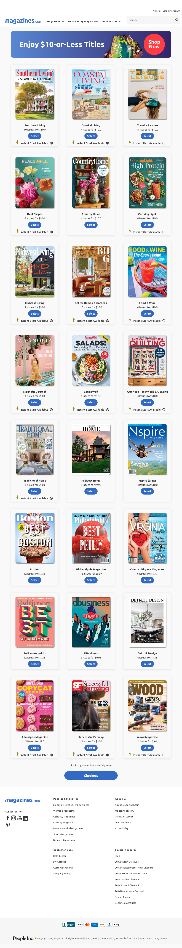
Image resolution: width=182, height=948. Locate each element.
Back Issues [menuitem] (109, 21)
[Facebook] (8, 818)
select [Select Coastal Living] (91, 136)
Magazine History (124, 810)
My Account (174, 11)
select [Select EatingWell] (91, 402)
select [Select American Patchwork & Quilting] (147, 402)
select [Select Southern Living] (35, 136)
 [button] (51, 143)
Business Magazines (64, 840)
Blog (117, 856)
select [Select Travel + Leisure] (147, 136)
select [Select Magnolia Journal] (35, 402)
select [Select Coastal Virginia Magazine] (147, 580)
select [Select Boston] (35, 580)
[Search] (177, 20)
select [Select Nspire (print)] (147, 491)
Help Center (59, 856)
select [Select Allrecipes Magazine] (35, 747)
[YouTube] (19, 818)
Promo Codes (122, 897)
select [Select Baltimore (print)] (35, 664)
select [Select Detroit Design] (147, 664)
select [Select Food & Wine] (147, 313)
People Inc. (58, 938)
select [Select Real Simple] (35, 224)
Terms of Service (124, 816)
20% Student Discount (127, 885)
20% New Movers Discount (129, 891)
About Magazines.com (127, 805)
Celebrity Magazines (64, 816)
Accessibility (121, 828)
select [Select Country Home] (91, 224)
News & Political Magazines (68, 828)
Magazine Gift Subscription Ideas (71, 805)
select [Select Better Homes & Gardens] (91, 313)
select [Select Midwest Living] (35, 313)
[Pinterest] (8, 824)
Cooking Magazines (64, 822)
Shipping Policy (61, 873)
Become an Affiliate (125, 903)
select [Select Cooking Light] (147, 224)
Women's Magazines (64, 810)
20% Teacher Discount (127, 879)
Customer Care (160, 11)
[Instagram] (14, 818)
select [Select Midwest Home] (91, 491)
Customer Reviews (63, 867)
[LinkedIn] (25, 818)
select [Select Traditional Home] (35, 491)
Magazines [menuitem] (54, 21)
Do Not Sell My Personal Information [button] (119, 938)
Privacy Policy (92, 938)
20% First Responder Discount (131, 873)
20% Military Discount (126, 862)
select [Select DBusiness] (91, 664)
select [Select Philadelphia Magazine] (91, 580)
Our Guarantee (123, 822)
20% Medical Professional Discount (134, 867)
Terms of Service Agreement (153, 938)
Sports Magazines (63, 834)
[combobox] (153, 20)
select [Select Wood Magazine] (147, 747)
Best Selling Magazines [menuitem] (83, 21)
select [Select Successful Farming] (91, 747)
